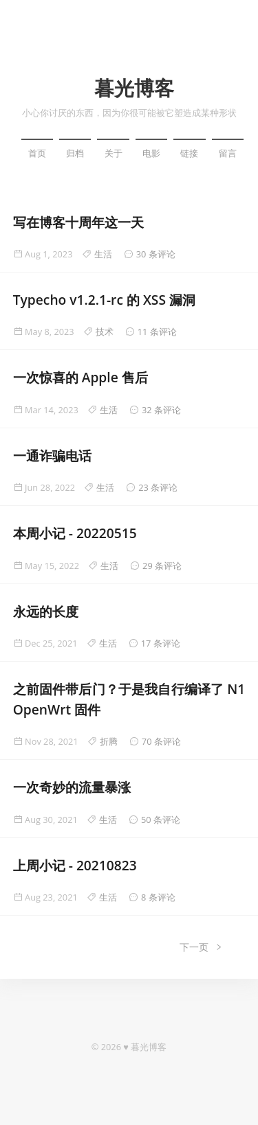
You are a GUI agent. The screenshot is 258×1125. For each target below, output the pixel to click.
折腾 (109, 741)
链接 (189, 153)
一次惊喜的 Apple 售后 (80, 377)
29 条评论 (162, 565)
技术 (105, 331)
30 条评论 (155, 254)
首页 (37, 153)
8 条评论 (158, 897)
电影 (151, 153)
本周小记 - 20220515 (75, 533)
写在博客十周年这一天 (78, 222)
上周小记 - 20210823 (75, 865)
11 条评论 (157, 331)
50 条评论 (160, 819)
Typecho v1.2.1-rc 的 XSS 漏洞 (104, 299)
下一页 (202, 946)
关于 (113, 153)
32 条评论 (161, 410)
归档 (75, 153)
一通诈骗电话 (52, 455)
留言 (228, 153)
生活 (103, 254)
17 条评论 (160, 643)
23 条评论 (158, 487)
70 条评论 (161, 741)
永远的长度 (45, 611)
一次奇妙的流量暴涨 (72, 787)
